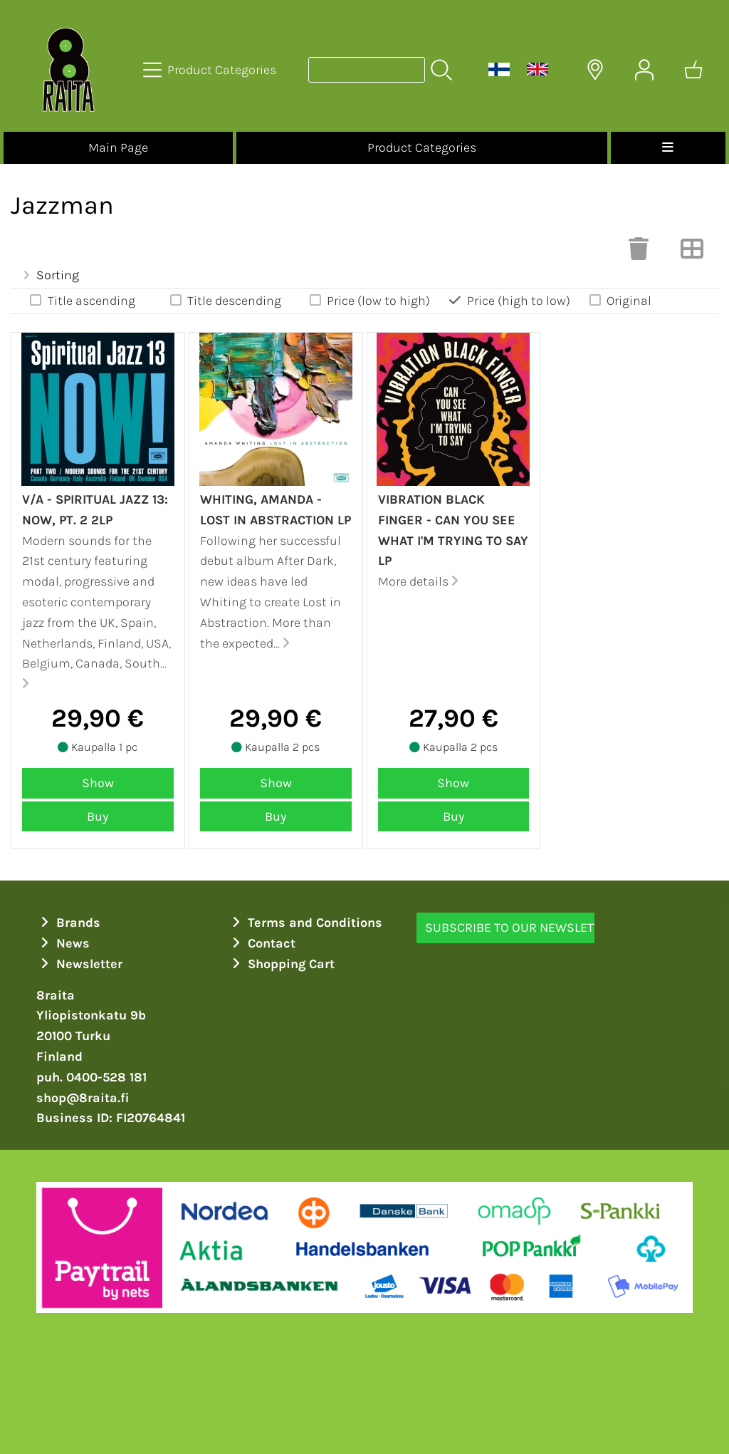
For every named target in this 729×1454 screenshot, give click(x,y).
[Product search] (366, 70)
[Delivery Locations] (595, 70)
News (63, 943)
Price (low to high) (369, 300)
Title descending (224, 300)
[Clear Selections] (639, 253)
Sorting (49, 275)
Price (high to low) (508, 300)
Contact (261, 943)
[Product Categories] (211, 70)
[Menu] (668, 148)
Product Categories (421, 147)
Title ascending (81, 300)
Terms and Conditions (305, 922)
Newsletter (79, 964)
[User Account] (644, 70)
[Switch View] (692, 253)
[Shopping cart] (693, 70)
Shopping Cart (281, 964)
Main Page (118, 147)
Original (619, 300)
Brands (68, 922)
